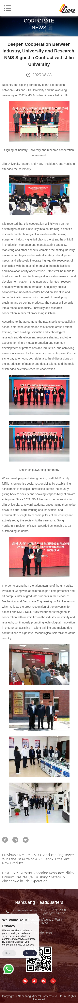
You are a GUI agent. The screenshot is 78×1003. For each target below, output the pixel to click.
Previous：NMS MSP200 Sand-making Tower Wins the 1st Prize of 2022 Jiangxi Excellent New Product (38, 859)
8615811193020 (54, 914)
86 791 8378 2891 (53, 910)
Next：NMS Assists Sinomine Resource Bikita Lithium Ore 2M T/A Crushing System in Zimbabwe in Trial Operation (38, 877)
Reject (9, 953)
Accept (30, 953)
